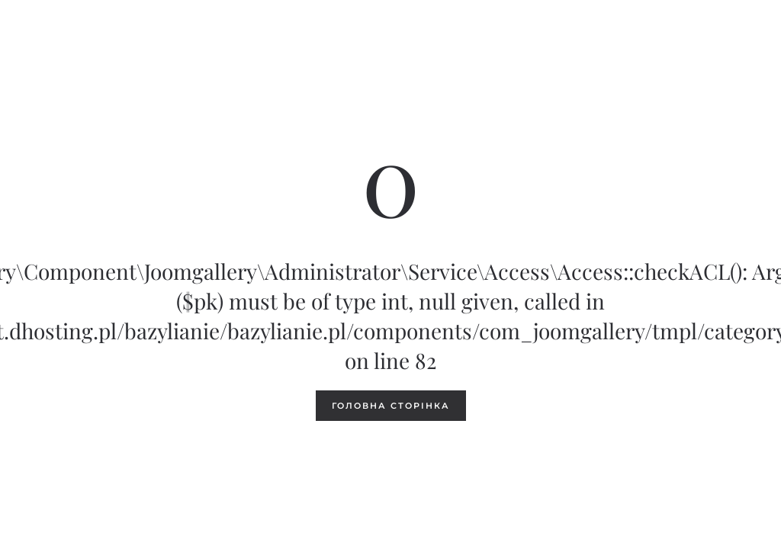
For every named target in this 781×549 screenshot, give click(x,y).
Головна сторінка (391, 405)
